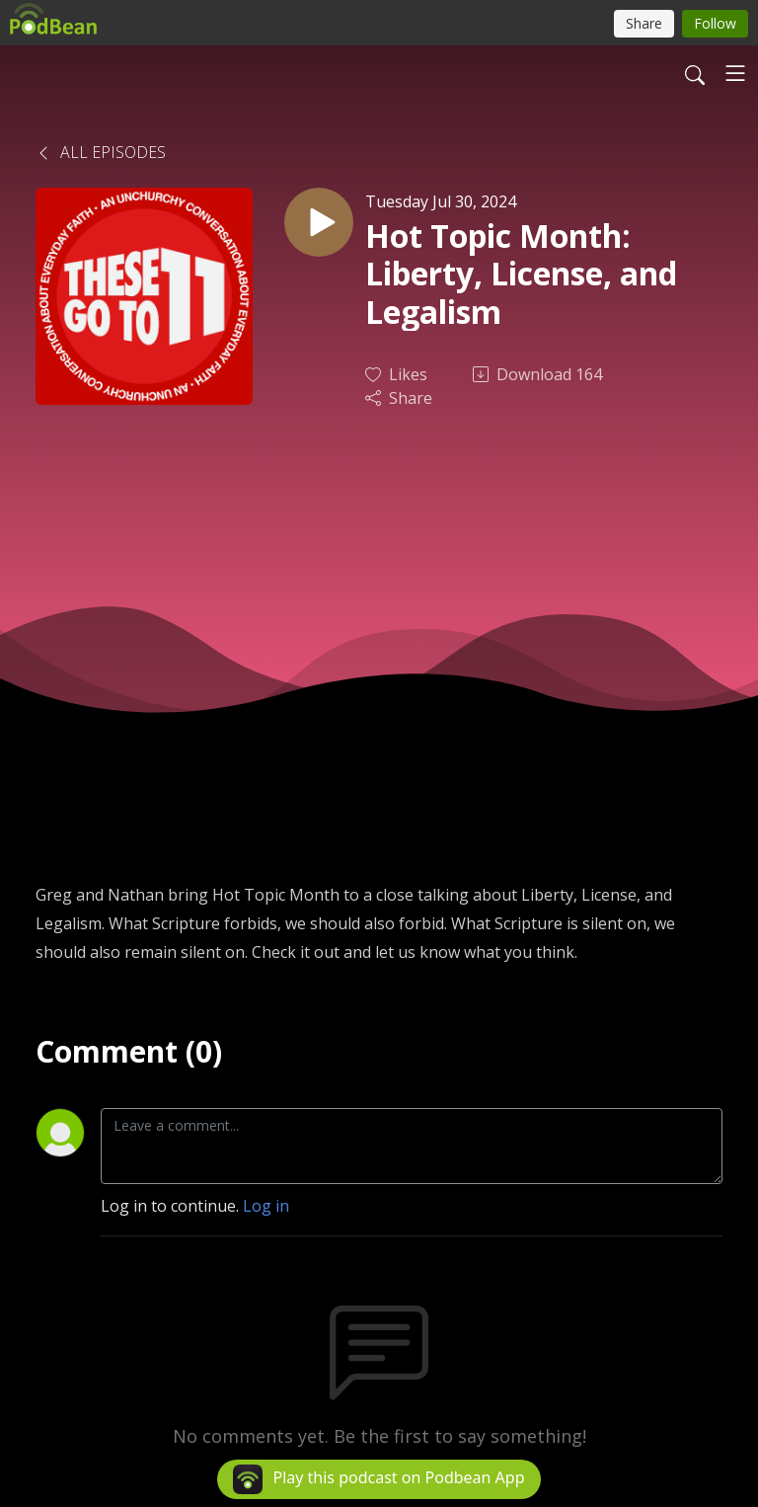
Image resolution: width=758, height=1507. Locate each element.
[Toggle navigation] (735, 73)
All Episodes (101, 152)
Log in (266, 1206)
